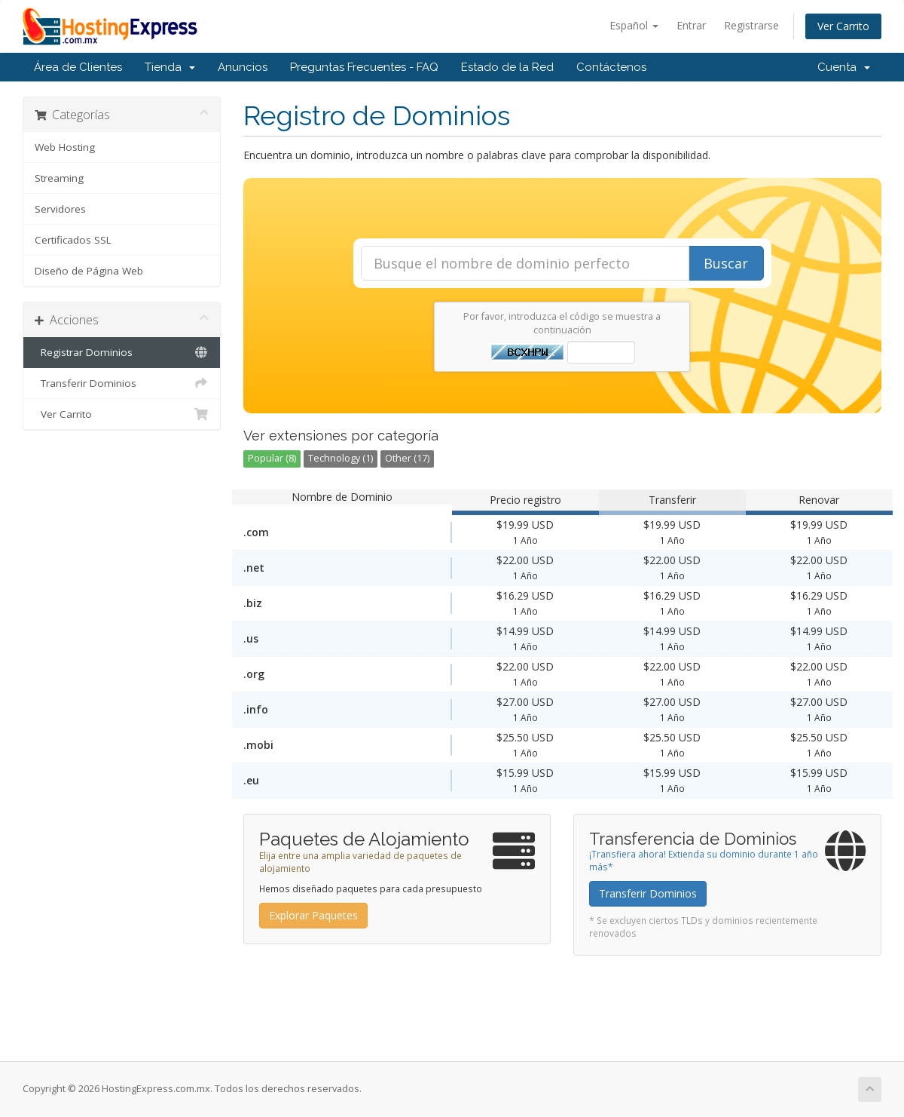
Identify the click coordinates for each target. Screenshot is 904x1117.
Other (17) (407, 458)
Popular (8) (272, 458)
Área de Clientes (78, 67)
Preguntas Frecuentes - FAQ (364, 67)
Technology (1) (340, 458)
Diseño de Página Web (89, 271)
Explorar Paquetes (313, 915)
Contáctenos (611, 67)
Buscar (726, 263)
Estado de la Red (507, 67)
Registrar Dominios (122, 352)
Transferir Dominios (122, 383)
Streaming (59, 178)
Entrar (691, 25)
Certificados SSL (73, 240)
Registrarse (751, 25)
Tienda (170, 67)
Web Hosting (65, 147)
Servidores (60, 209)
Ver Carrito (843, 26)
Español (633, 25)
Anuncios (242, 67)
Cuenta (843, 67)
